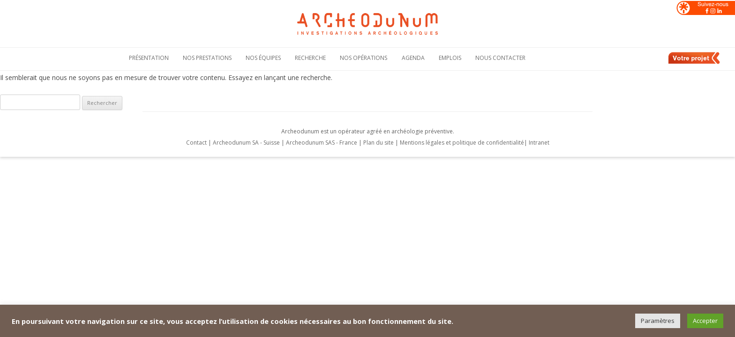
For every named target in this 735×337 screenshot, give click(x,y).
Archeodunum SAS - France (321, 143)
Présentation (149, 58)
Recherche (310, 58)
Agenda (413, 58)
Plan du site (379, 143)
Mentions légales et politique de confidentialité (462, 143)
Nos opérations (363, 58)
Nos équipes (263, 58)
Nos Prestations (207, 58)
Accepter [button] (705, 320)
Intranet (539, 143)
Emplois (450, 58)
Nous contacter (500, 58)
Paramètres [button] (658, 320)
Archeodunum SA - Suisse (246, 143)
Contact (196, 143)
